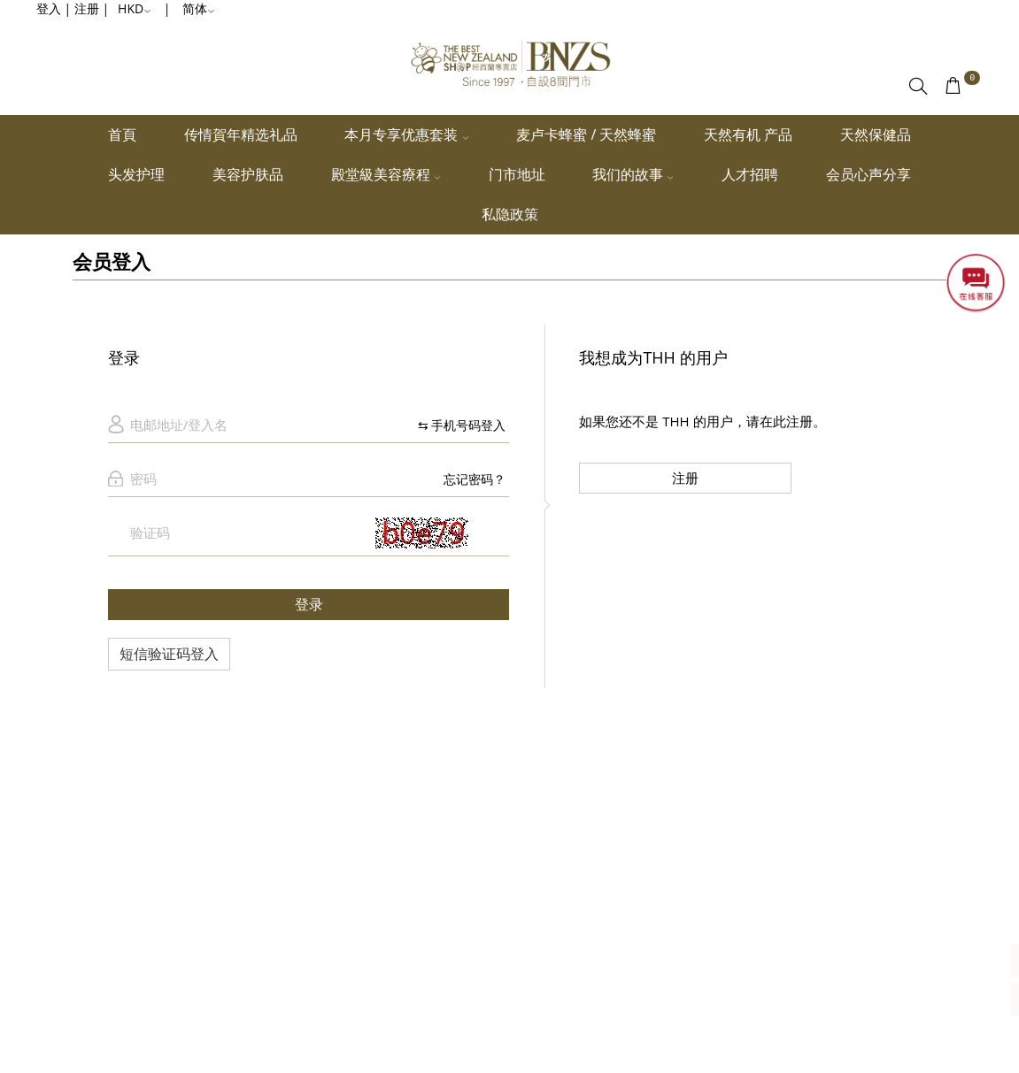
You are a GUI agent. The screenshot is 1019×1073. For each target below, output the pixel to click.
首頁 (122, 134)
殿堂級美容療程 (386, 174)
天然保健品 (875, 134)
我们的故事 (633, 174)
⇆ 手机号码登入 (462, 425)
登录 (309, 604)
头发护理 (136, 174)
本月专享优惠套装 (406, 134)
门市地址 (517, 174)
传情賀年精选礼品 (240, 134)
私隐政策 (510, 214)
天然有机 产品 (748, 134)
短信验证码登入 (169, 653)
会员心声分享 (868, 174)
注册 (685, 478)
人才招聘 (750, 174)
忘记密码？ (475, 479)
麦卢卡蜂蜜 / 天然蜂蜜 (586, 134)
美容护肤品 (247, 174)
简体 (198, 8)
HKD (134, 8)
